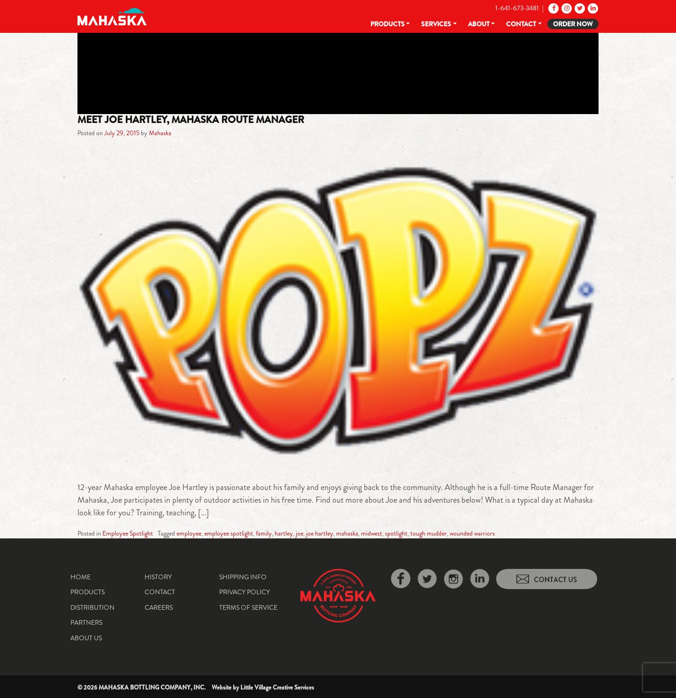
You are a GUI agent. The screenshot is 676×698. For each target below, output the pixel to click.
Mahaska (160, 133)
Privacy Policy (244, 592)
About (479, 24)
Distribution (92, 607)
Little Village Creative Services (277, 687)
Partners (86, 622)
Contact (521, 24)
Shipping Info (243, 577)
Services (436, 24)
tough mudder (428, 533)
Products (387, 24)
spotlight (396, 533)
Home (80, 577)
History (158, 577)
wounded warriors (472, 533)
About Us (86, 638)
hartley (284, 533)
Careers (159, 607)
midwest (371, 533)
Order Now (573, 24)
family (264, 533)
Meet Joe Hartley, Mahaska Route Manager (190, 120)
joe (299, 533)
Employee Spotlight (127, 533)
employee (189, 533)
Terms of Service (248, 607)
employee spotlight (228, 533)
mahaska (347, 533)
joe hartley (319, 533)
